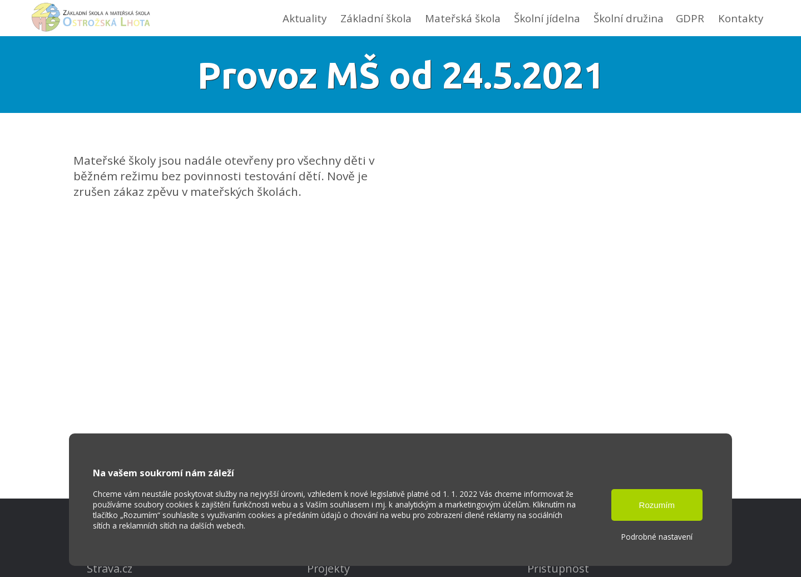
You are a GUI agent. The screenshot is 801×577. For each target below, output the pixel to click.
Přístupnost (558, 568)
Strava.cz (109, 568)
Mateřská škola (463, 18)
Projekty (328, 568)
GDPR (690, 18)
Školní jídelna (547, 18)
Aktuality (305, 18)
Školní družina (629, 18)
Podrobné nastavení (657, 536)
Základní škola (376, 18)
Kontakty (740, 18)
